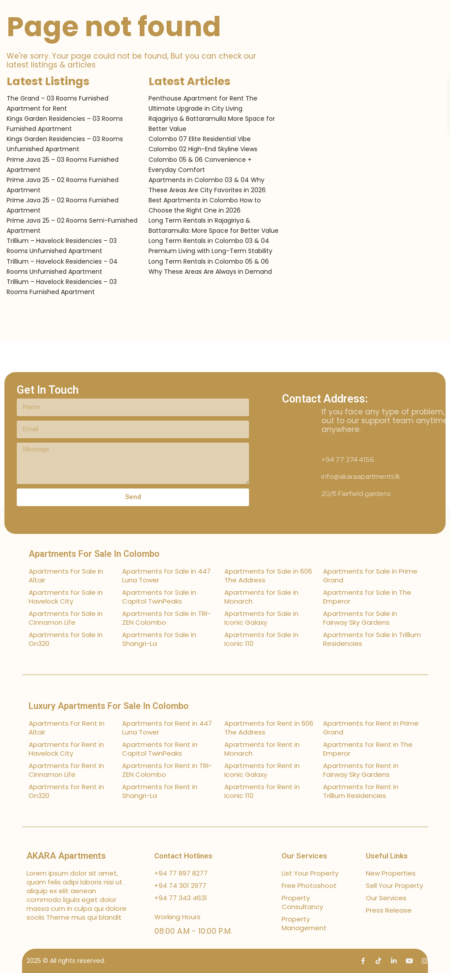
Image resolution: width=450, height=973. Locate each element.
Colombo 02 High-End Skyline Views (203, 149)
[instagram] (424, 961)
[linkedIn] (394, 961)
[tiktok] (378, 961)
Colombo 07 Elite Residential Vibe (200, 138)
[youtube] (409, 961)
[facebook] (363, 961)
